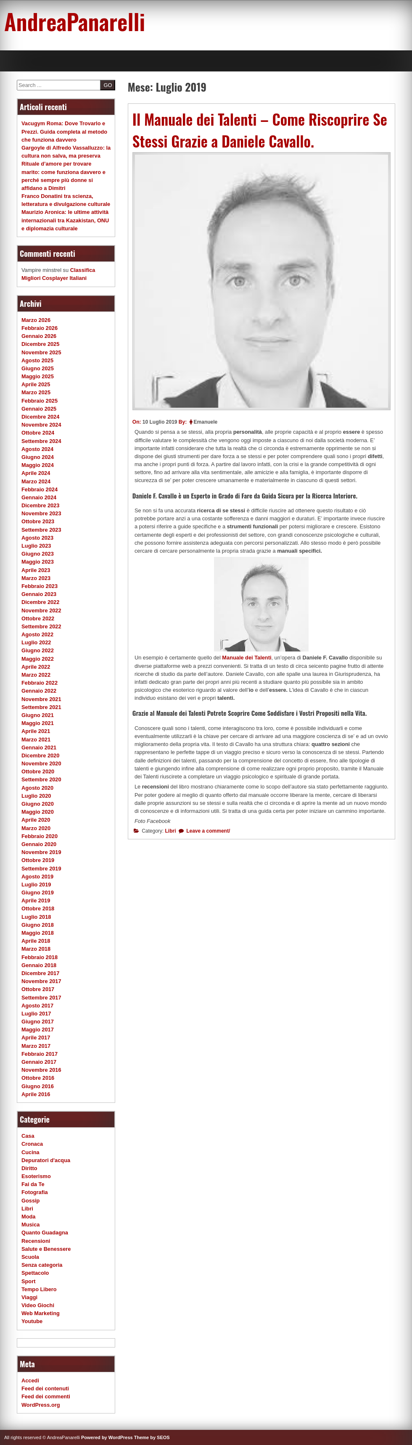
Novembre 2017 (41, 981)
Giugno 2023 (37, 554)
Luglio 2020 (36, 796)
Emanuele (206, 422)
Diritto (29, 1168)
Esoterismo (36, 1176)
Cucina (30, 1152)
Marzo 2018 (35, 949)
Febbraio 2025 (39, 401)
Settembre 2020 (41, 779)
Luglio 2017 (36, 1013)
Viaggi (29, 1297)
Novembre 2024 (41, 425)
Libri (170, 831)
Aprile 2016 (35, 1094)
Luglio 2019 (36, 884)
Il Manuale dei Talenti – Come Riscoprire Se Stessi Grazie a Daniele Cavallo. (259, 130)
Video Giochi (37, 1305)
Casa (27, 1136)
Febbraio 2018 (39, 957)
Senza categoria (41, 1265)
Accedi (30, 1380)
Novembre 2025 (41, 352)
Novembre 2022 (41, 610)
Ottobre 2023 (37, 521)
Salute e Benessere (46, 1249)
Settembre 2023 (41, 530)
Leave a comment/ (207, 831)
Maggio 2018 (37, 933)
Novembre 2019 (41, 852)
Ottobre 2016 (37, 1078)
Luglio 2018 (36, 917)
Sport (28, 1281)
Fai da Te (33, 1184)
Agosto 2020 (37, 788)
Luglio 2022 (36, 642)
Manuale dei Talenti (246, 657)
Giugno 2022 (37, 650)
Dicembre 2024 (40, 417)
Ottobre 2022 (37, 618)
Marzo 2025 (35, 392)
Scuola (30, 1257)
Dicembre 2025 (40, 344)
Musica (30, 1224)
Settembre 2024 (41, 441)
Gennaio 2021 (38, 747)
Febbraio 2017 (39, 1054)
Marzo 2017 (35, 1046)
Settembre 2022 (41, 626)
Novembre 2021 (41, 699)
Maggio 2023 (37, 562)
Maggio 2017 (37, 1029)
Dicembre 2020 (40, 755)
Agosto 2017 (37, 1005)
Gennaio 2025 (38, 409)
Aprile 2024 (35, 473)
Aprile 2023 (35, 570)
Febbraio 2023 (39, 586)
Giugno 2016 (37, 1086)
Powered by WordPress (107, 1437)
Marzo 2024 (35, 481)
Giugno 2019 (37, 892)
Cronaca (32, 1144)
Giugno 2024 (37, 457)
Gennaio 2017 (38, 1062)
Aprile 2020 (35, 820)
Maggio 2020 (37, 812)
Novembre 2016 (41, 1070)
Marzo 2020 (35, 828)
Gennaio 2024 (38, 497)
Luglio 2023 (36, 546)
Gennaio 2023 (38, 594)
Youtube (31, 1321)
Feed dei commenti (45, 1396)
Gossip (30, 1200)
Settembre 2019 (41, 868)
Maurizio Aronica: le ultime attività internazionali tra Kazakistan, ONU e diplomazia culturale (65, 220)
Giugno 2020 (37, 804)
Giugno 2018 (37, 925)
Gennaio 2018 (38, 965)
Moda (28, 1216)
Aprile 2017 (35, 1037)
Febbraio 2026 (39, 328)
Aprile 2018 (35, 941)
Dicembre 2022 (40, 602)
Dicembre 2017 (40, 973)
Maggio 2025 (37, 376)
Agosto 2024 (37, 449)
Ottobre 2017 (37, 989)
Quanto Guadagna (44, 1232)
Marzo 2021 (35, 739)
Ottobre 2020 (37, 771)
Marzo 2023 (35, 578)
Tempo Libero (39, 1289)
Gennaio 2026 (38, 336)
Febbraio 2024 (39, 489)
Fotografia (34, 1192)
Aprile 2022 (35, 667)
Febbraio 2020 (39, 836)
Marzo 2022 (35, 675)
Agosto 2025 (37, 360)
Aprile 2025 (35, 384)
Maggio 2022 (37, 659)
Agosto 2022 (37, 634)
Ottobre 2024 (37, 433)
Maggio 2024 (37, 465)
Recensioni (35, 1241)
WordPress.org (40, 1405)
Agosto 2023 (37, 538)
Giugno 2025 (37, 368)
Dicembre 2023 (40, 505)
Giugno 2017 (37, 1021)
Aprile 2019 (35, 900)
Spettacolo (35, 1273)
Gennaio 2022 (38, 691)
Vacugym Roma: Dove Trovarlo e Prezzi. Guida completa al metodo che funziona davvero (64, 131)
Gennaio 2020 (38, 844)
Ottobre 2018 (37, 908)
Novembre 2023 (41, 513)
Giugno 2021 (37, 715)
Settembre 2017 (41, 997)
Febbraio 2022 (39, 683)
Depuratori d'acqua (45, 1160)
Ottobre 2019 (37, 860)
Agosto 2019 (37, 876)
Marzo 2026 (35, 320)
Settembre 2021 (41, 707)
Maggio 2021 (37, 723)
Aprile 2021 (35, 731)
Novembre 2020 (41, 763)
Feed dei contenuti (45, 1388)
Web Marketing (40, 1313)
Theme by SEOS (152, 1437)
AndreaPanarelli (74, 21)
